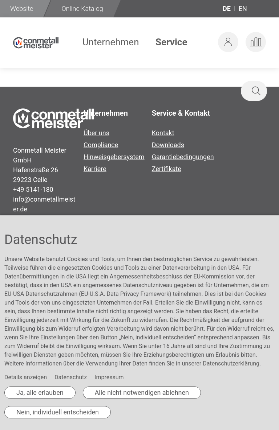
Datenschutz (70, 377)
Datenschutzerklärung (231, 363)
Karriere (95, 169)
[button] (228, 42)
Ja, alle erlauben (40, 392)
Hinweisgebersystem (114, 157)
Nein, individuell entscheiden (57, 412)
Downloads (168, 145)
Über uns (96, 133)
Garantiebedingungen (183, 157)
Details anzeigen (25, 377)
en (243, 8)
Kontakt (163, 133)
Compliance (101, 145)
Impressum (109, 377)
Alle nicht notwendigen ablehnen (142, 392)
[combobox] (211, 91)
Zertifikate (166, 169)
